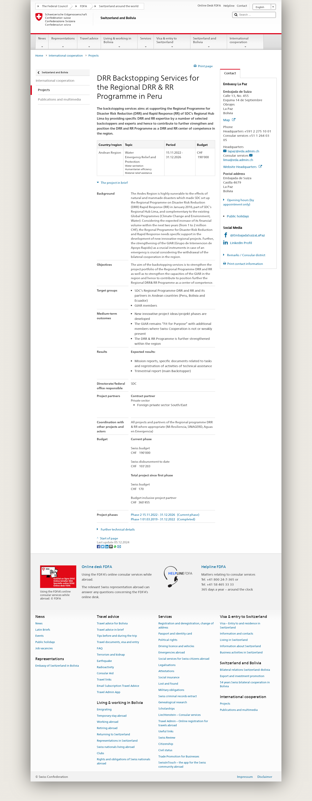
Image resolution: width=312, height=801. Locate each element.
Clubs (100, 753)
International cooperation (245, 42)
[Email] (119, 546)
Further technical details (117, 529)
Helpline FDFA (213, 567)
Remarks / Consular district (245, 255)
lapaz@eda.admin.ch (243, 151)
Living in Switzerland (234, 640)
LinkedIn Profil (241, 243)
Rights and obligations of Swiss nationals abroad (123, 761)
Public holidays (238, 216)
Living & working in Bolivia (119, 42)
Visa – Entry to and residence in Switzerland (240, 625)
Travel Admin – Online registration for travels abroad (183, 723)
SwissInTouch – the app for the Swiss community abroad (182, 764)
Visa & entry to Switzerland (172, 42)
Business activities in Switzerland (241, 652)
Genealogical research (172, 702)
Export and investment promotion (242, 676)
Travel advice (89, 42)
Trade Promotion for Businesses (178, 756)
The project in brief (114, 182)
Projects (225, 703)
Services (146, 42)
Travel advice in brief (110, 629)
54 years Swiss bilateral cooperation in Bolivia (245, 684)
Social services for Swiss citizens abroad (183, 658)
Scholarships (166, 708)
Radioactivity (105, 667)
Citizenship (165, 744)
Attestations (166, 671)
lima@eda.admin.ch (238, 160)
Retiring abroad (107, 728)
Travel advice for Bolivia (112, 623)
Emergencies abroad (171, 652)
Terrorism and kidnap (111, 654)
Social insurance (168, 677)
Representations (63, 42)
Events (39, 636)
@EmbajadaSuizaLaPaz (247, 235)
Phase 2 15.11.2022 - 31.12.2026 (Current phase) (165, 514)
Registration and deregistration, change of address (186, 625)
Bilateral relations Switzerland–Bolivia (245, 669)
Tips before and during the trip (117, 636)
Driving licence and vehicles (176, 646)
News (42, 42)
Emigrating (104, 709)
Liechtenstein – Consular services (179, 714)
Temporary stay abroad (112, 715)
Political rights (167, 640)
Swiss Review (166, 737)
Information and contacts (236, 633)
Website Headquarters (242, 167)
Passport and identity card (175, 633)
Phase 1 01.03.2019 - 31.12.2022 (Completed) (163, 519)
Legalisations (167, 665)
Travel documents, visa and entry (118, 642)
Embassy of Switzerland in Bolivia (57, 665)
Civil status (165, 750)
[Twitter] (103, 546)
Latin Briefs (42, 629)
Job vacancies (44, 648)
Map (229, 120)
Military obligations (171, 690)
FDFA (83, 6)
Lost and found (168, 683)
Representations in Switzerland (117, 740)
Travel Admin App (108, 692)
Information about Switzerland (240, 646)
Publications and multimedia (239, 710)
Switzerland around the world (118, 6)
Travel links (104, 679)
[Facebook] (99, 546)
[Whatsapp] (115, 546)
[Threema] (111, 546)
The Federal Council (55, 6)
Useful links (165, 731)
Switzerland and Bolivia (209, 42)
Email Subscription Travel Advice (118, 685)
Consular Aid (105, 673)
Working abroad (107, 722)
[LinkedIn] (107, 546)
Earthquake (104, 661)
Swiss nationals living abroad (116, 747)
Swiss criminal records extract (177, 696)
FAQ (99, 648)
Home (39, 55)
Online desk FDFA (97, 567)
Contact (228, 73)
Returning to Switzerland (113, 734)
